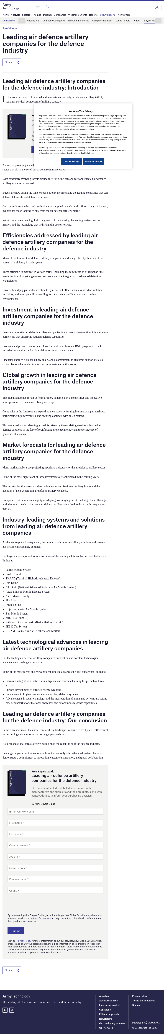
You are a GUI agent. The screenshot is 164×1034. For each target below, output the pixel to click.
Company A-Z (32, 20)
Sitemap (136, 1005)
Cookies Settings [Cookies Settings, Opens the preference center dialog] (71, 161)
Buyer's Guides (10, 28)
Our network (106, 1027)
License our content (109, 1005)
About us (104, 996)
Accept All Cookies (93, 161)
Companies (9, 20)
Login (156, 7)
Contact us (105, 1009)
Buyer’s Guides (152, 20)
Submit (17, 931)
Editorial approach (109, 1014)
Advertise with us (108, 1000)
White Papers (123, 20)
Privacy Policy (24, 941)
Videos (137, 20)
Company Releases (102, 20)
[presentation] (31, 903)
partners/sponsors (39, 919)
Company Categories (54, 20)
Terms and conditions (143, 1000)
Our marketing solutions (112, 1023)
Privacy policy (139, 996)
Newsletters (105, 1018)
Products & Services (78, 20)
